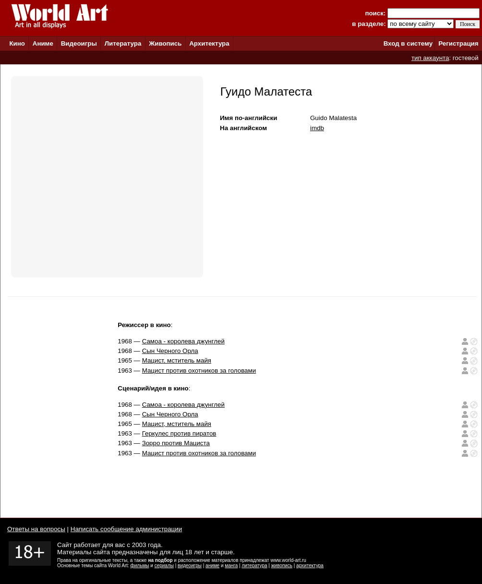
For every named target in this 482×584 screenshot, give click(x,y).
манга (231, 565)
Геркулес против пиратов (179, 433)
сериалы (164, 565)
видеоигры (190, 565)
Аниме (43, 43)
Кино (17, 43)
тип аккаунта (430, 57)
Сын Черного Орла (170, 350)
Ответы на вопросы (36, 529)
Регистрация (458, 43)
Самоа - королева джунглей (183, 341)
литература (254, 565)
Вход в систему (408, 43)
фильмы (140, 565)
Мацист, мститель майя (176, 360)
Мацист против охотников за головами (199, 370)
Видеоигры (79, 43)
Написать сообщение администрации (126, 529)
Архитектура (209, 43)
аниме (212, 565)
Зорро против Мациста (176, 443)
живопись (281, 565)
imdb (317, 128)
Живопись (165, 43)
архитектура (310, 565)
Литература (123, 43)
